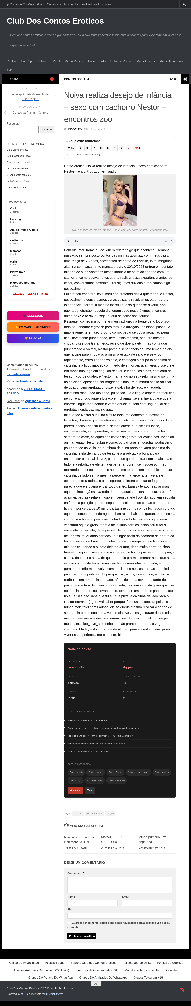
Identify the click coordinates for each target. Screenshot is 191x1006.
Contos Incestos (96, 775)
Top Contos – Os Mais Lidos (23, 4)
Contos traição (76, 775)
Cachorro (78, 818)
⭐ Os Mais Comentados (33, 327)
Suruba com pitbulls (33, 381)
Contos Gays (75, 784)
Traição (110, 818)
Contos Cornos (115, 775)
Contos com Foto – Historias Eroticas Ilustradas (79, 4)
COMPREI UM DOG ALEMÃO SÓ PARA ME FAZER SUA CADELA (100, 737)
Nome (71, 901)
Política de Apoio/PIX (137, 967)
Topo (90, 794)
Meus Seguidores (171, 61)
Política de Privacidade (23, 967)
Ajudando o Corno (37, 401)
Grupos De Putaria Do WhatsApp (50, 982)
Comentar (75, 794)
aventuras (137, 256)
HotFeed (42, 61)
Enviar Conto (97, 61)
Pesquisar (13, 123)
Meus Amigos (146, 61)
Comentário (75, 877)
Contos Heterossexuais (138, 775)
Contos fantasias (94, 784)
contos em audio (94, 818)
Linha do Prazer (121, 61)
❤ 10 (71, 148)
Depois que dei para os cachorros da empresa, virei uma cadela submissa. (104, 729)
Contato (171, 975)
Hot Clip (26, 61)
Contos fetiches (162, 775)
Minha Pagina (74, 61)
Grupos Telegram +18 (148, 982)
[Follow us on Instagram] (52, 79)
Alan (9, 408)
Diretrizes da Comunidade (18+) (97, 975)
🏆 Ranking (33, 338)
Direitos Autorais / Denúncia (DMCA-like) (41, 975)
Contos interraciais (116, 784)
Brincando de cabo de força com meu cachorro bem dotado (96, 745)
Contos (11, 61)
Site (69, 914)
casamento (86, 316)
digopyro (75, 129)
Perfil (56, 61)
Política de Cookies (170, 967)
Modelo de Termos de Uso (142, 975)
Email (125, 901)
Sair (9, 69)
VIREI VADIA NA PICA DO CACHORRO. (87, 721)
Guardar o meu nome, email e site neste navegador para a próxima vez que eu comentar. (118, 930)
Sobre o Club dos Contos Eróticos (93, 967)
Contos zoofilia (78, 79)
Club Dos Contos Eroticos (55, 20)
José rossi (13, 401)
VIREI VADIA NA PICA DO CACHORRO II (88, 753)
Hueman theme (54, 998)
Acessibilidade (55, 967)
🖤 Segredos (33, 315)
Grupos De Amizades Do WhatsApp (103, 982)
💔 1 (140, 148)
